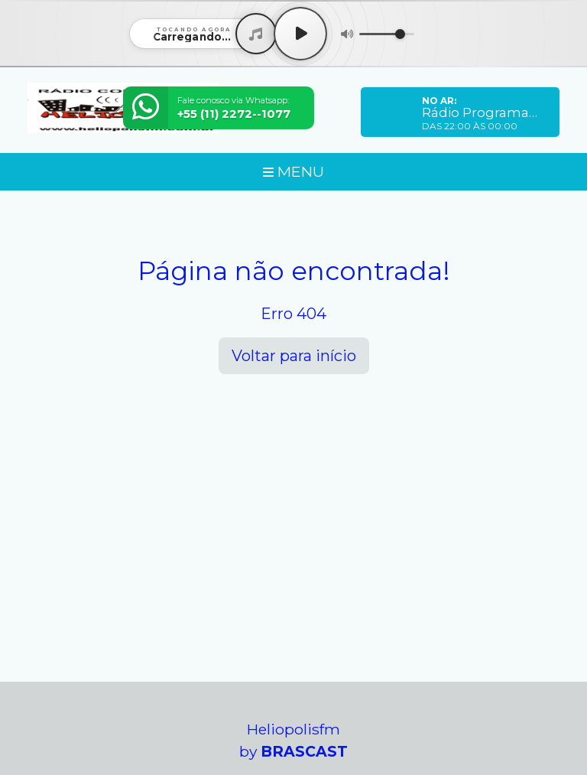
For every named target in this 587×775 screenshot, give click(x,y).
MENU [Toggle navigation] (293, 171)
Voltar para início (294, 356)
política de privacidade (387, 696)
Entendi (59, 733)
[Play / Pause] (300, 33)
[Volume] (386, 34)
